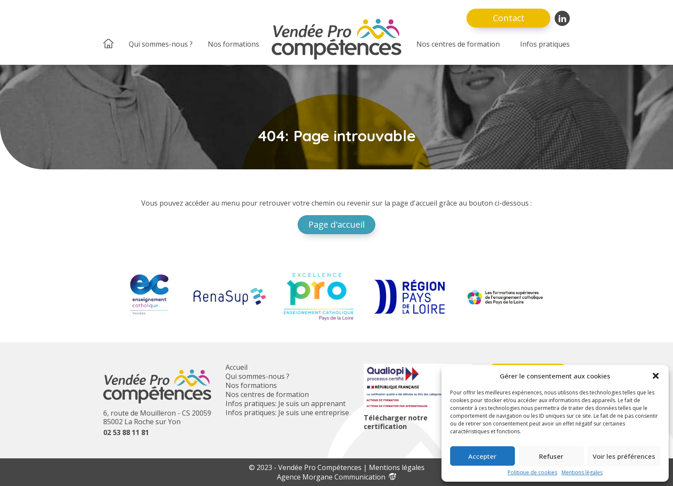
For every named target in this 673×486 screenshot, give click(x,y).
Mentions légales (582, 472)
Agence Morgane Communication (336, 477)
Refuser (551, 456)
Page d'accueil (336, 224)
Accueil (236, 367)
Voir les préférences (624, 456)
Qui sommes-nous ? (161, 44)
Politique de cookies (532, 472)
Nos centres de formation (458, 44)
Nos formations (233, 44)
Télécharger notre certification (396, 422)
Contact (508, 18)
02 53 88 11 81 (126, 432)
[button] (655, 376)
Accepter (482, 456)
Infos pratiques (545, 44)
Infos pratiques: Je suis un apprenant (285, 403)
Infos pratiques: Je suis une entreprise (287, 412)
